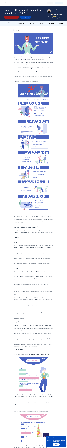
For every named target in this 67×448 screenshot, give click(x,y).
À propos (43, 2)
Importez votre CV (26, 17)
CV (21, 2)
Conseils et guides (36, 2)
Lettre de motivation (27, 2)
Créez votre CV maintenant (11, 17)
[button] (33, 23)
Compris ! (56, 444)
